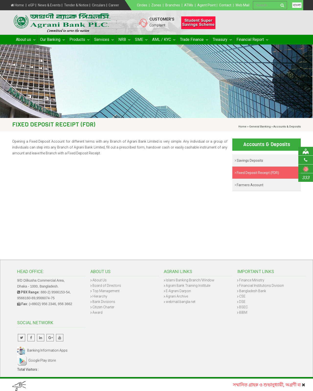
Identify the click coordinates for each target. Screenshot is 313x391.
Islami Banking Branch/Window (190, 280)
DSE (242, 302)
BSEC (243, 307)
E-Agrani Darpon (178, 291)
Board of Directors (106, 286)
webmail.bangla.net (180, 302)
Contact (225, 5)
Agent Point (206, 5)
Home (17, 5)
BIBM (243, 312)
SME (141, 39)
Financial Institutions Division (261, 286)
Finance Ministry (251, 280)
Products (79, 39)
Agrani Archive (177, 296)
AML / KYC (163, 39)
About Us (99, 280)
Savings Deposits (249, 160)
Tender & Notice (76, 5)
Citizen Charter (103, 307)
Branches (172, 5)
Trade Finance (194, 39)
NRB (124, 39)
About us (25, 39)
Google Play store (36, 360)
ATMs (188, 5)
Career (114, 5)
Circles (142, 5)
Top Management (106, 291)
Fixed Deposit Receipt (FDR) (257, 173)
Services (103, 39)
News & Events (49, 5)
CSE (242, 296)
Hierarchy (99, 296)
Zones (156, 5)
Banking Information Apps (42, 350)
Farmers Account (249, 185)
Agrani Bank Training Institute (188, 286)
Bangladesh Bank (252, 291)
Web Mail (242, 5)
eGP (31, 5)
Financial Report (252, 39)
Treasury (222, 39)
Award (97, 312)
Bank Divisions (103, 302)
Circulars (98, 5)
